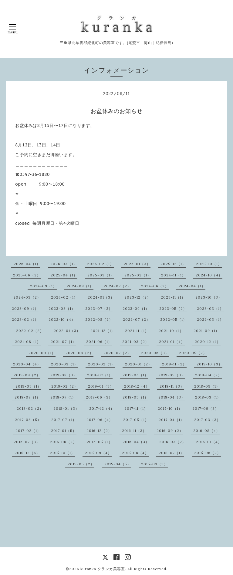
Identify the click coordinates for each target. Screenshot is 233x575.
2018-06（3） (99, 397)
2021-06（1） (99, 341)
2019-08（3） (63, 375)
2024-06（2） (155, 286)
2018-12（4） (137, 386)
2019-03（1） (28, 386)
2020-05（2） (193, 353)
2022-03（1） (210, 319)
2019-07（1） (100, 375)
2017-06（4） (99, 419)
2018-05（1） (135, 397)
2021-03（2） (135, 341)
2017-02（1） (28, 430)
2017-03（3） (207, 419)
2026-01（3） (137, 264)
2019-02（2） (64, 386)
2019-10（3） (209, 364)
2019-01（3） (101, 386)
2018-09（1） (207, 386)
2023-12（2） (137, 297)
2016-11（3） (134, 430)
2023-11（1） (173, 297)
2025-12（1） (173, 264)
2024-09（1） (43, 286)
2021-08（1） (28, 341)
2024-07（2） (117, 286)
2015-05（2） (81, 464)
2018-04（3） (171, 397)
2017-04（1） (171, 419)
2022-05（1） (173, 319)
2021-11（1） (137, 330)
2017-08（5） (28, 419)
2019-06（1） (135, 375)
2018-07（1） (63, 397)
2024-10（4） (209, 275)
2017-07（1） (63, 419)
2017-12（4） (101, 408)
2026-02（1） (100, 264)
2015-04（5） (117, 464)
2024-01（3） (101, 297)
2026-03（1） (63, 264)
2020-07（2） (117, 353)
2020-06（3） (155, 353)
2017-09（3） (205, 408)
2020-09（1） (42, 353)
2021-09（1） (206, 330)
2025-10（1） (209, 264)
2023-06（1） (136, 308)
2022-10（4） (62, 319)
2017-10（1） (170, 408)
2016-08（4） (206, 430)
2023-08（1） (62, 308)
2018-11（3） (172, 386)
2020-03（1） (64, 364)
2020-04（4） (27, 364)
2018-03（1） (208, 397)
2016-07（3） (27, 442)
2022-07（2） (136, 319)
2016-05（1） (100, 442)
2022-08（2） (99, 319)
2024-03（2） (27, 297)
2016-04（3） (136, 442)
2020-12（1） (208, 341)
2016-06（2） (63, 442)
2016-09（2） (170, 430)
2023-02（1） (25, 319)
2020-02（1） (101, 364)
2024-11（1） (173, 275)
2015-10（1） (62, 452)
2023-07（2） (99, 308)
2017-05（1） (136, 419)
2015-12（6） (27, 452)
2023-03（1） (210, 308)
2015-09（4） (98, 452)
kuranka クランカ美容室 (102, 568)
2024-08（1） (80, 286)
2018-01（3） (66, 408)
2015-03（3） (154, 464)
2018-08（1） (27, 397)
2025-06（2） (27, 275)
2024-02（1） (64, 297)
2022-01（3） (67, 330)
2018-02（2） (30, 408)
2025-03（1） (100, 275)
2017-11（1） (136, 408)
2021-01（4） (172, 341)
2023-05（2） (173, 308)
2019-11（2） (174, 364)
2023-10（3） (208, 297)
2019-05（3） (171, 375)
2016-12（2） (99, 430)
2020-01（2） (138, 364)
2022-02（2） (30, 330)
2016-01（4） (209, 442)
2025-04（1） (64, 275)
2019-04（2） (208, 375)
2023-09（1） (25, 308)
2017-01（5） (63, 430)
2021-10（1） (171, 330)
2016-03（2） (172, 442)
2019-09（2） (27, 375)
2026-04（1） (27, 264)
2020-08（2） (79, 353)
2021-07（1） (63, 341)
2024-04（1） (192, 286)
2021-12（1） (102, 330)
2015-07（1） (171, 452)
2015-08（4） (135, 452)
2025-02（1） (137, 275)
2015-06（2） (207, 452)
